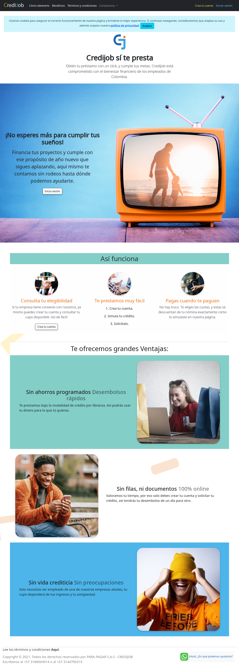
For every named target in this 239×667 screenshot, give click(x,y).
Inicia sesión (52, 191)
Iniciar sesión (224, 5)
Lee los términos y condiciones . (31, 649)
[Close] (147, 26)
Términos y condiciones (82, 5)
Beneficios (58, 5)
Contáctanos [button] (107, 5)
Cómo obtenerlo (39, 5)
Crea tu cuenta (204, 5)
